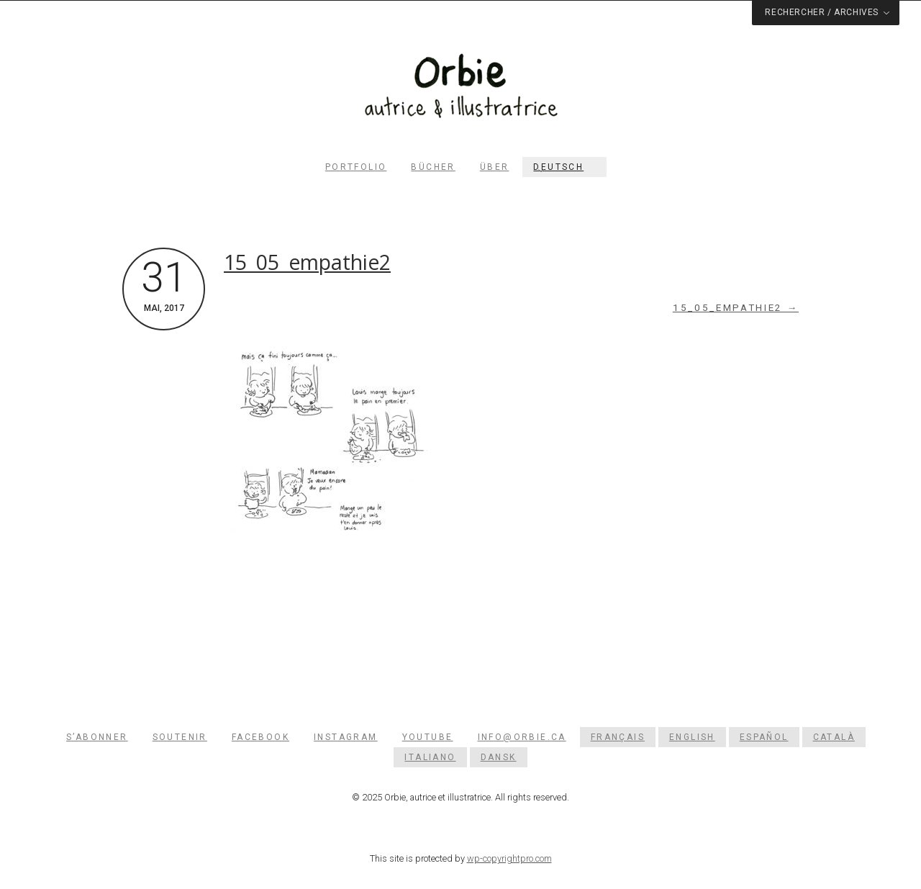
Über (494, 167)
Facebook (260, 737)
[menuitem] (564, 167)
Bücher (433, 167)
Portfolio (356, 167)
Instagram (346, 737)
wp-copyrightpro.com (509, 858)
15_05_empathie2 (307, 262)
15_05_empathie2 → (736, 307)
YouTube (427, 737)
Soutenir (180, 737)
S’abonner (97, 737)
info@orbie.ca (522, 737)
